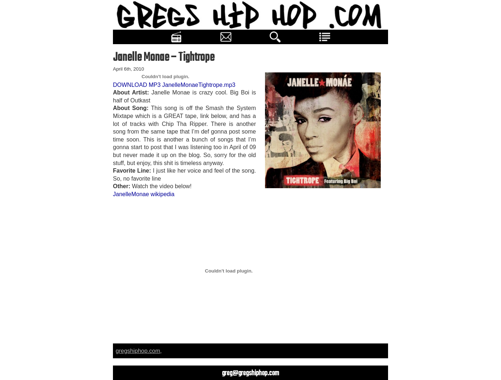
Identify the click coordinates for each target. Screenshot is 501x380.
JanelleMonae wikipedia (143, 194)
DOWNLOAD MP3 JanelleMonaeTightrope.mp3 (174, 85)
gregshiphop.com (138, 351)
